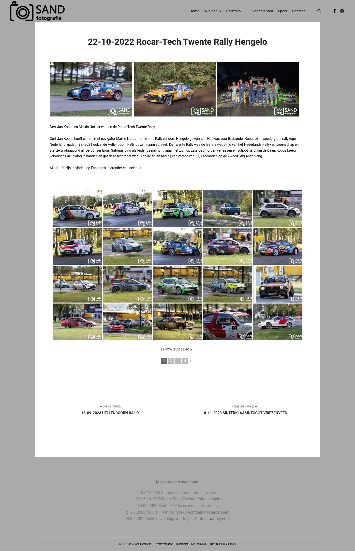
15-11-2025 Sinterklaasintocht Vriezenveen (177, 492)
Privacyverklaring (163, 544)
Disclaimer (182, 544)
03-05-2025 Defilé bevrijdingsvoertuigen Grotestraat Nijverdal (178, 518)
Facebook (98, 168)
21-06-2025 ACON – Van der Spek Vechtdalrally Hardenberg (178, 512)
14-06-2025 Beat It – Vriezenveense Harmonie (177, 505)
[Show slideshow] (177, 349)
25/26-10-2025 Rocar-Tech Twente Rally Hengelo (177, 499)
